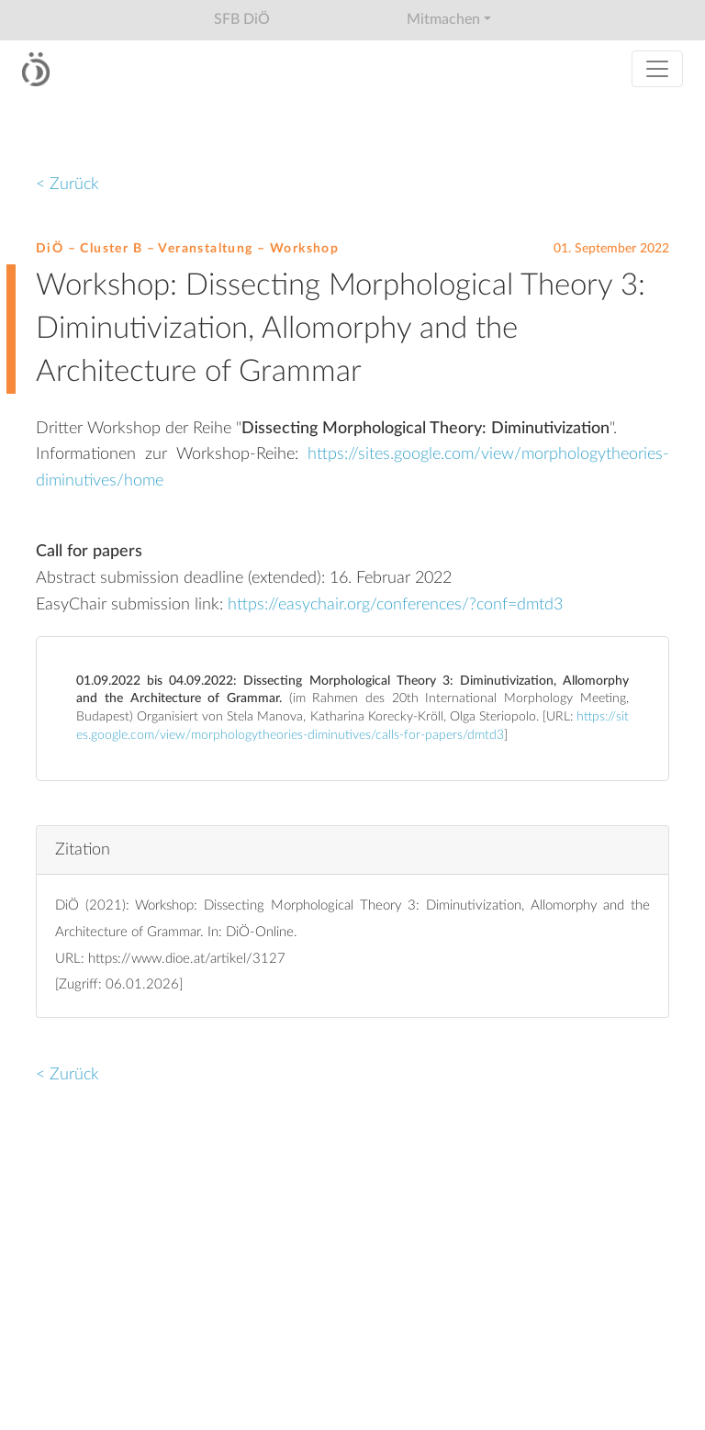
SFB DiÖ (242, 19)
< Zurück (67, 184)
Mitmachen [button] (443, 19)
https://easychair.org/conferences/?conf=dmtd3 (395, 604)
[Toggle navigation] (657, 68)
